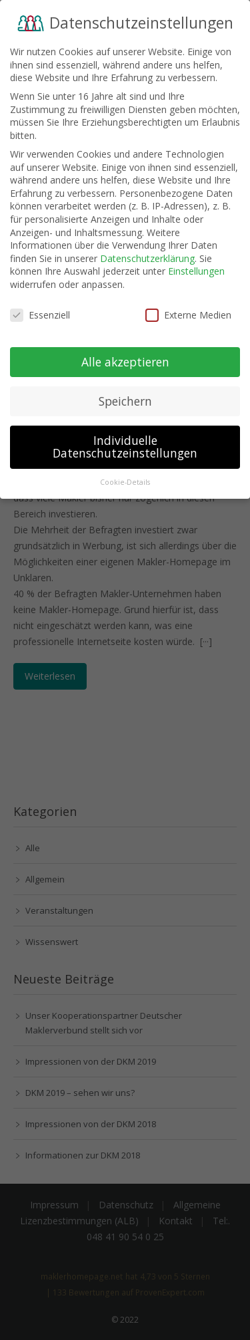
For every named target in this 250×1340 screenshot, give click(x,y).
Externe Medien (188, 308)
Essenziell (40, 308)
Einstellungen (196, 264)
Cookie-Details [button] (125, 475)
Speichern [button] (125, 394)
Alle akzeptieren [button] (125, 355)
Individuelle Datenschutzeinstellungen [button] (125, 440)
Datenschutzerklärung (147, 251)
